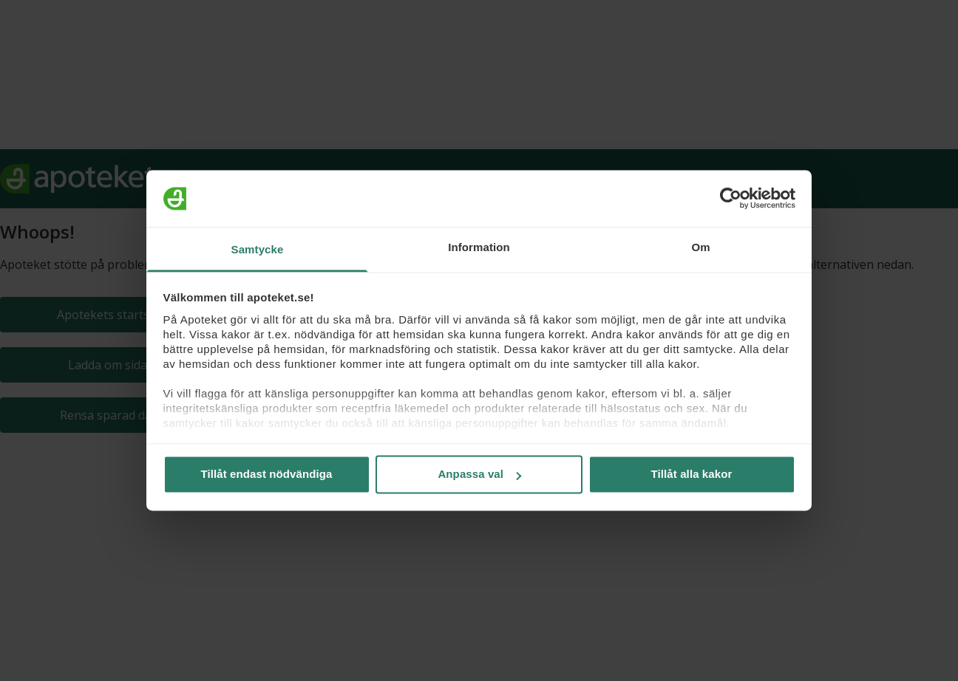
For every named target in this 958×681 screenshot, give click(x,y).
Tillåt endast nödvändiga (267, 474)
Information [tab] (479, 247)
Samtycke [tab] (257, 249)
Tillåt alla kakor (692, 474)
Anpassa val (479, 474)
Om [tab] (700, 247)
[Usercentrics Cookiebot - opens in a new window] (730, 199)
